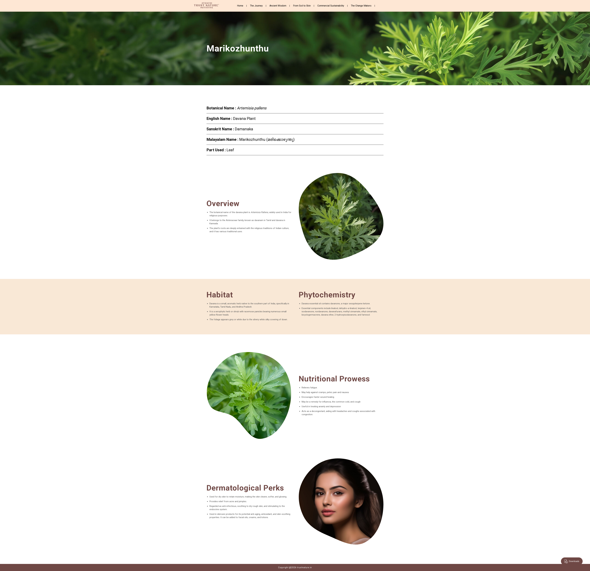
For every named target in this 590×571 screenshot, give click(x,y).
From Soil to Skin (302, 5)
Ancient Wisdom (277, 5)
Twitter (384, 6)
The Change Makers (361, 5)
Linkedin (393, 5)
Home (240, 5)
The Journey (256, 5)
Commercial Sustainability (330, 5)
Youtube (388, 6)
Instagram (379, 6)
